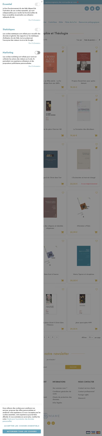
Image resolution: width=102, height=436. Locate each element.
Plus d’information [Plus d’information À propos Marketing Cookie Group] (34, 66)
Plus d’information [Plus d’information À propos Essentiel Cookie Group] (34, 20)
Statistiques (37, 29)
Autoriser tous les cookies (22, 431)
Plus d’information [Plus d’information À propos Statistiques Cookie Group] (34, 43)
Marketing (37, 52)
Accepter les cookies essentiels (21, 426)
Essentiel (37, 4)
